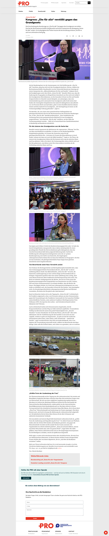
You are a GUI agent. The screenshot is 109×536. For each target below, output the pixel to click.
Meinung (64, 11)
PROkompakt (54, 3)
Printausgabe (44, 3)
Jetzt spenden (26, 478)
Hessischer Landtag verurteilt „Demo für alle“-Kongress (49, 463)
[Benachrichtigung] (106, 533)
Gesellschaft (42, 11)
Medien (21, 11)
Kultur (53, 11)
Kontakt (71, 3)
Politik (31, 11)
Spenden (63, 3)
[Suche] (89, 2)
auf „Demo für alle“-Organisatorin (47, 460)
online (59, 448)
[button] (67, 36)
